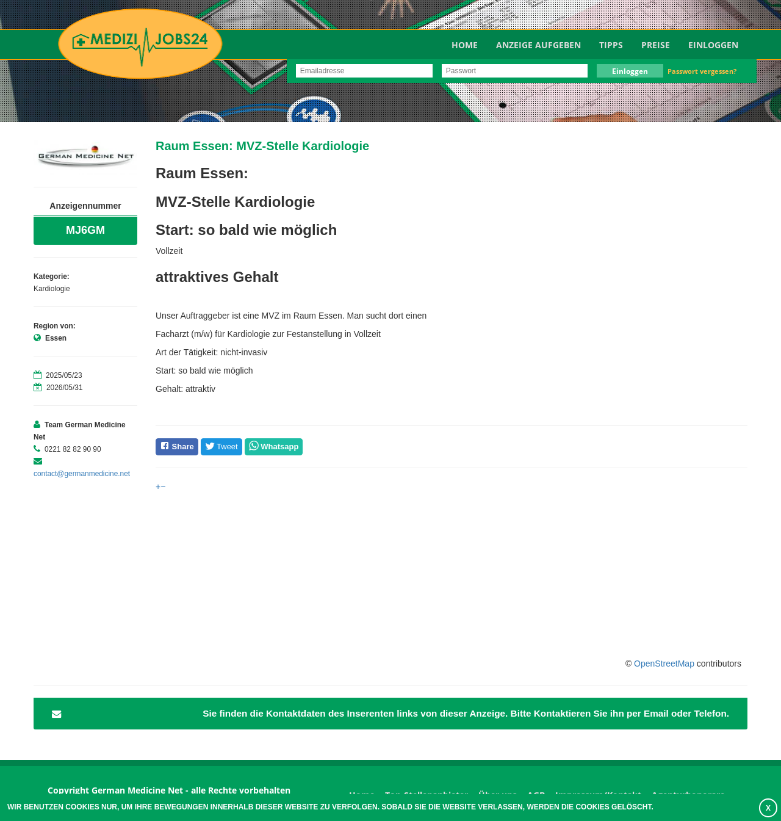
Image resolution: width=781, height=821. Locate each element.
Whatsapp (279, 446)
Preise (655, 45)
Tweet (221, 446)
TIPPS (611, 45)
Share (177, 445)
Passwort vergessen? (702, 71)
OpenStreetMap (664, 663)
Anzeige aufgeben (538, 45)
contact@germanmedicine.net (82, 473)
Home (465, 45)
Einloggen (713, 45)
